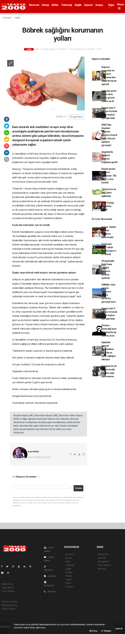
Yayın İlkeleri (8, 587)
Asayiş (99, 5)
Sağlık (78, 5)
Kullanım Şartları (10, 601)
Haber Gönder (8, 608)
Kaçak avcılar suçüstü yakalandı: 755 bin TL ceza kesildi (108, 176)
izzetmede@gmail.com (39, 457)
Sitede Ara (103, 554)
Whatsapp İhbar (9, 605)
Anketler (102, 558)
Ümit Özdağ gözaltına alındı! (107, 206)
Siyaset (88, 5)
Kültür (55, 5)
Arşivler (50, 576)
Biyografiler (103, 561)
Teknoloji (66, 5)
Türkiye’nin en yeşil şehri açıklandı (108, 192)
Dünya (45, 5)
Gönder (78, 488)
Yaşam (68, 579)
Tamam (106, 631)
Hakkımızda (7, 584)
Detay (93, 631)
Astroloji (102, 568)
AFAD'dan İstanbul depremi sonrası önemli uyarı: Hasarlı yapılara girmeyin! (109, 135)
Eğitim (68, 583)
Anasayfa (7, 17)
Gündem (69, 586)
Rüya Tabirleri (104, 565)
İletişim (50, 591)
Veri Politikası (8, 591)
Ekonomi (34, 5)
